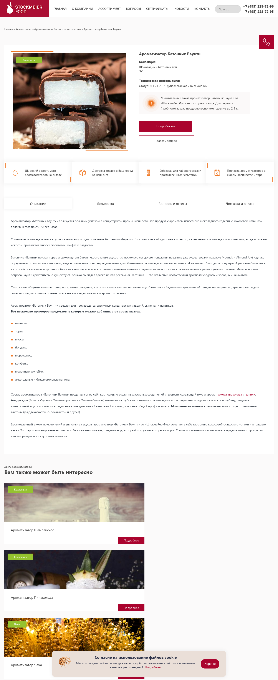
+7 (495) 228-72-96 (258, 6)
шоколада (235, 390)
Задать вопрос (167, 141)
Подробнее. (153, 667)
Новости (181, 9)
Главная (60, 9)
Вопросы (133, 9)
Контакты (202, 9)
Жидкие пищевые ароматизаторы (164, 641)
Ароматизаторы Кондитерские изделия (57, 29)
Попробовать (165, 126)
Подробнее (63, 536)
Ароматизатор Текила (27, 593)
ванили (250, 390)
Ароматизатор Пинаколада (131, 526)
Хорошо (210, 664)
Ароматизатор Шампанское (32, 526)
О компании (82, 9)
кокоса (222, 390)
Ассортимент (109, 9)
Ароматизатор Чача (224, 526)
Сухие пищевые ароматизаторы (163, 647)
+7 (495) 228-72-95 (258, 11)
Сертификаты (157, 9)
